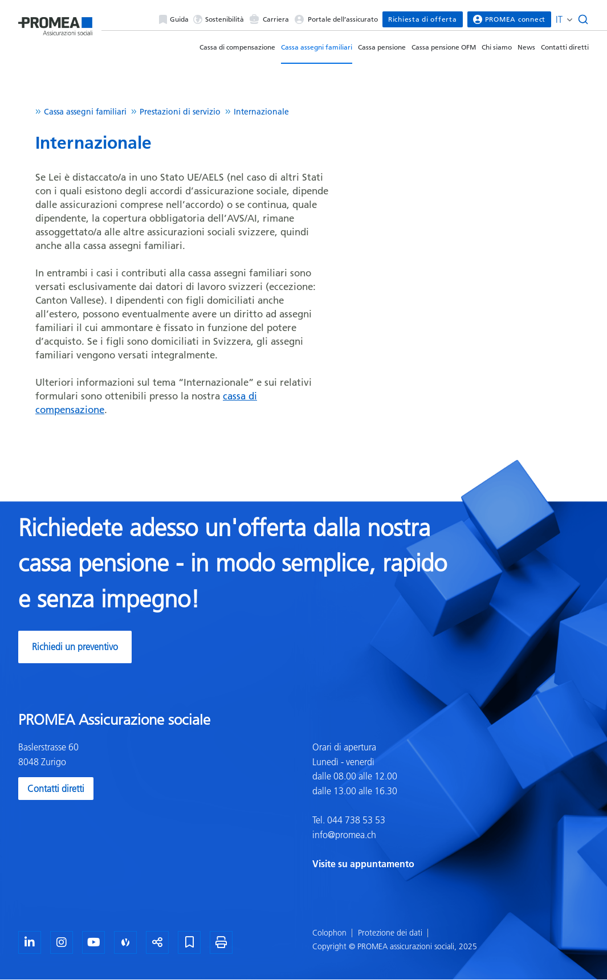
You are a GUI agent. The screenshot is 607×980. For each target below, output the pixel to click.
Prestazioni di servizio (180, 112)
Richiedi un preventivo (75, 646)
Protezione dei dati (390, 933)
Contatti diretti (565, 47)
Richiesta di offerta (422, 19)
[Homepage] (55, 23)
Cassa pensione (382, 47)
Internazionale (261, 112)
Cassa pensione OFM (444, 47)
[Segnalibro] (189, 942)
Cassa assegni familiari (316, 47)
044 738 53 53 (355, 820)
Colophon (329, 933)
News (526, 47)
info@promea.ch (344, 834)
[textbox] (450, 805)
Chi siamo (497, 47)
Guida (174, 19)
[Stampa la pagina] (221, 942)
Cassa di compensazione (237, 47)
